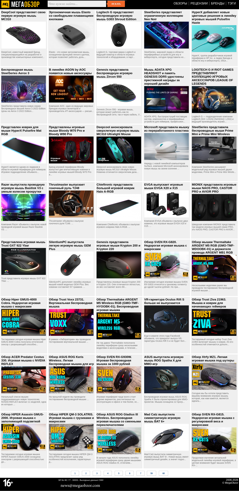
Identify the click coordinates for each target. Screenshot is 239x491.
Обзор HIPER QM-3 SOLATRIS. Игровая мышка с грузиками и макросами (71, 418)
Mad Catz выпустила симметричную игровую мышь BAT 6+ (162, 418)
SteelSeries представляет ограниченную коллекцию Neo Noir (163, 16)
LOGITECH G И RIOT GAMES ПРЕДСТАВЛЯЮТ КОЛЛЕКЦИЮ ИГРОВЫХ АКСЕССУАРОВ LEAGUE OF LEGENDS (212, 76)
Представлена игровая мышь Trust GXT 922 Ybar (23, 243)
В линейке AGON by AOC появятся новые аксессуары (70, 71)
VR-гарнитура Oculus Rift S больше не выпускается (164, 301)
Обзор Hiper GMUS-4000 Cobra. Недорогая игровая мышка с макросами (20, 303)
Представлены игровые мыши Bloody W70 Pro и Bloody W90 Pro (67, 130)
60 (163, 473)
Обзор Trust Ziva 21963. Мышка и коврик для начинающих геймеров (209, 303)
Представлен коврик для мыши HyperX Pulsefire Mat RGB (21, 130)
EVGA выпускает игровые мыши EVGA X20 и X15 (163, 186)
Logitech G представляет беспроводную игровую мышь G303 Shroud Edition (116, 16)
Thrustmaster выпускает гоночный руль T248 (67, 186)
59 (151, 473)
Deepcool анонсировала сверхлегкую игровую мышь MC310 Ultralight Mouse (118, 130)
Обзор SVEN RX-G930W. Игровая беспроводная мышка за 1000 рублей (114, 360)
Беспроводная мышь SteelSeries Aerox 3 (17, 71)
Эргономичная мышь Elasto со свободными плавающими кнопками (71, 16)
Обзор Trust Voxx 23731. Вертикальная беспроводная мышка (70, 303)
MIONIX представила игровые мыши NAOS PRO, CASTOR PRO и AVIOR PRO (214, 188)
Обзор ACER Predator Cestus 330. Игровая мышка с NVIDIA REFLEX (23, 360)
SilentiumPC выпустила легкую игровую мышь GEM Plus (70, 245)
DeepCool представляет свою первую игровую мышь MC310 (23, 16)
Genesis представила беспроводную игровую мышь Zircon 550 (114, 73)
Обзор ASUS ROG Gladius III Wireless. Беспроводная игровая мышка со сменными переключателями (119, 420)
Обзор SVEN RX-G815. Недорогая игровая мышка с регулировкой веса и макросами (213, 420)
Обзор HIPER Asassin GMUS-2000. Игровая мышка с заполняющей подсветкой (22, 418)
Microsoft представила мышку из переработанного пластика (166, 128)
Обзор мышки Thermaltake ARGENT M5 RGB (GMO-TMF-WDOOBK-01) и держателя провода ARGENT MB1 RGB (213, 247)
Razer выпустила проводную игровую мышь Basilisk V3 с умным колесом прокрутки (23, 188)
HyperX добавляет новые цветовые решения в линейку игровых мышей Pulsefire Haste (214, 17)
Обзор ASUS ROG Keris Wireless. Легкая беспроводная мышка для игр (71, 360)
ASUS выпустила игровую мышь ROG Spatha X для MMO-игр (163, 360)
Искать (116, 4)
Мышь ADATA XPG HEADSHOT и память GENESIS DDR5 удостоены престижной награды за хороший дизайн (164, 76)
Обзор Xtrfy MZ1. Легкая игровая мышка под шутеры (213, 358)
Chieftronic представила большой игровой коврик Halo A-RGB (115, 188)
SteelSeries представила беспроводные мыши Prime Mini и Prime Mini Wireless (212, 130)
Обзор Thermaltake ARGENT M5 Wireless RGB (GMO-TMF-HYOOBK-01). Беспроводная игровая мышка (118, 305)
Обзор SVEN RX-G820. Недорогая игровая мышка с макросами (165, 245)
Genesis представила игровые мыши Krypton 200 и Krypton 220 (118, 245)
